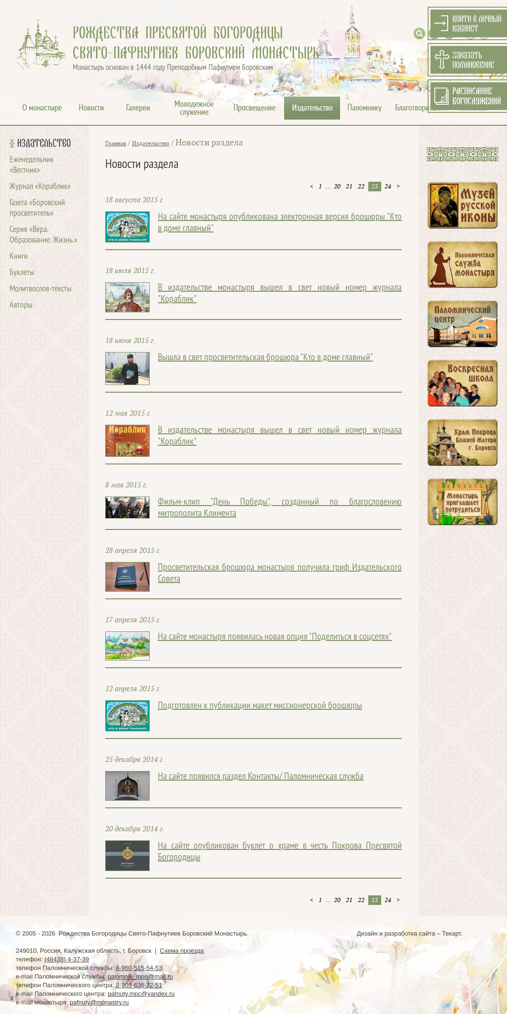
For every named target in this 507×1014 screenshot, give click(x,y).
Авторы (21, 305)
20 (337, 186)
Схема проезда (182, 950)
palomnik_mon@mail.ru (140, 976)
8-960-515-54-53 (139, 967)
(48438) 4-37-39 (66, 959)
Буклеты (22, 273)
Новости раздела (209, 143)
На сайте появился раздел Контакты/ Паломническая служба (261, 776)
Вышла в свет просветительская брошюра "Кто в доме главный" (265, 357)
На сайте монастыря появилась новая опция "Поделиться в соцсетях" (275, 637)
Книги (19, 257)
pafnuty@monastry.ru (99, 1002)
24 (388, 186)
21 (349, 186)
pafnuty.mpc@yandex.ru (141, 993)
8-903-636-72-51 (139, 985)
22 (361, 186)
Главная (115, 143)
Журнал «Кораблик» (40, 187)
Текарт (451, 933)
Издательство (44, 143)
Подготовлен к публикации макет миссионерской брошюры (260, 706)
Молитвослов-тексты (41, 289)
